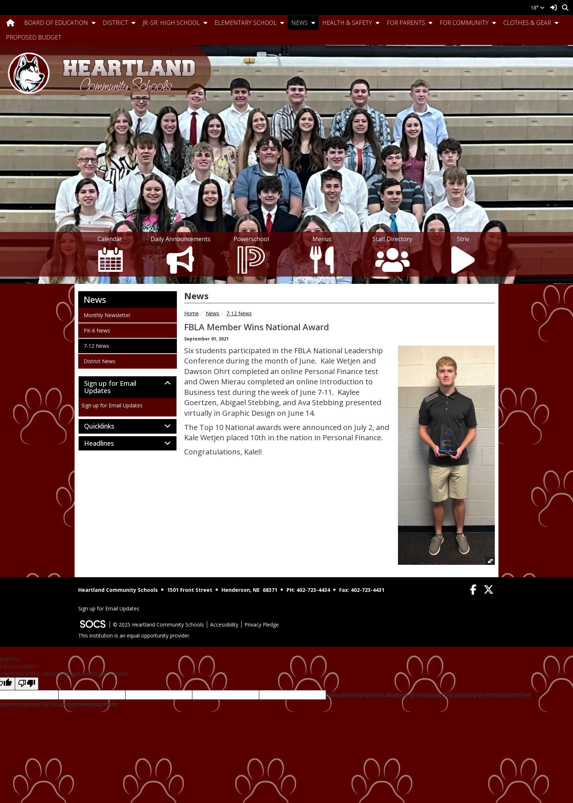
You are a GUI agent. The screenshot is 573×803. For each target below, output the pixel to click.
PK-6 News (96, 330)
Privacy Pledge (261, 624)
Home (191, 313)
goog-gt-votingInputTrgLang (429, 695)
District (115, 23)
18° (537, 7)
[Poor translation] (26, 683)
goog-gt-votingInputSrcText (497, 695)
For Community (464, 23)
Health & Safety (347, 23)
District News (99, 361)
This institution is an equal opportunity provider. (134, 635)
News (299, 23)
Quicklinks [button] (107, 426)
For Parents (406, 23)
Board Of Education (56, 23)
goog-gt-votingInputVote (87, 704)
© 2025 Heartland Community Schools (158, 624)
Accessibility (224, 624)
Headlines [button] (107, 443)
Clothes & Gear (527, 23)
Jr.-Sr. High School (171, 23)
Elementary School (246, 23)
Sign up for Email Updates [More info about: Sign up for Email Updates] (112, 405)
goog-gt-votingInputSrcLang (360, 695)
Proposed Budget (33, 37)
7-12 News (239, 313)
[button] (93, 22)
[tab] (128, 387)
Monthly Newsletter (106, 315)
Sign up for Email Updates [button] (110, 387)
